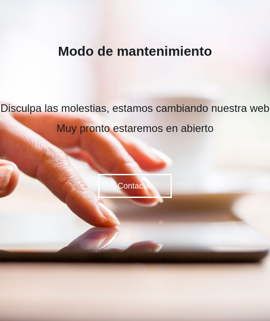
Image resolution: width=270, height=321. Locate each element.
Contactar (134, 185)
